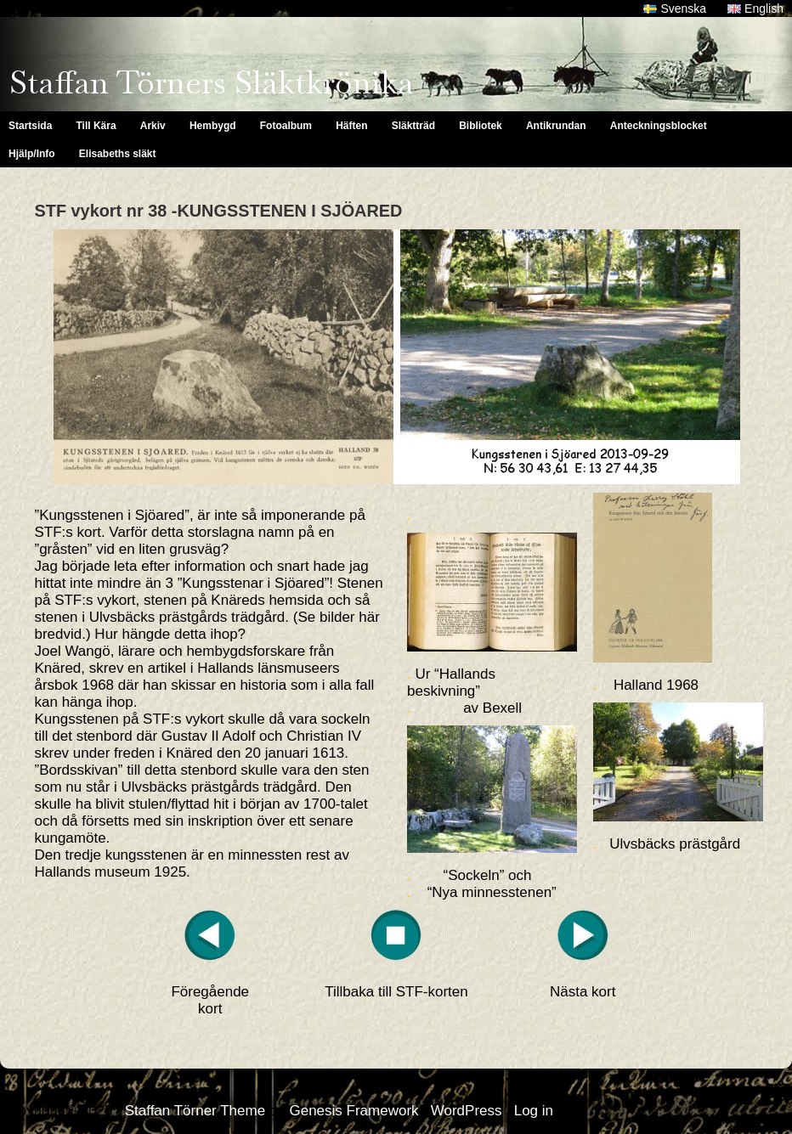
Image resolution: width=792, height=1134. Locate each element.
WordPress (466, 1111)
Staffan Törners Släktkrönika (211, 82)
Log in (533, 1111)
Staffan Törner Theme (195, 1111)
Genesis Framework (353, 1111)
